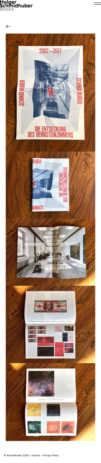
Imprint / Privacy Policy (45, 455)
